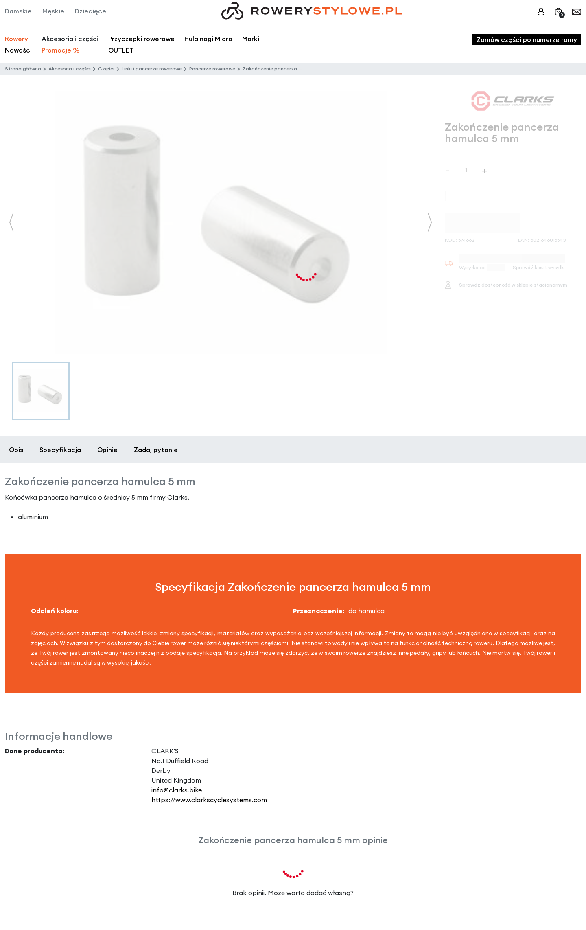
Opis (16, 449)
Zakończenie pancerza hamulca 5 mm (288, 69)
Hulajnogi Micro (208, 39)
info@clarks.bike (176, 790)
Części (106, 69)
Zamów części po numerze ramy (527, 39)
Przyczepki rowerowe (141, 39)
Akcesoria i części (69, 69)
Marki (250, 39)
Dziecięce (90, 11)
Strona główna (23, 69)
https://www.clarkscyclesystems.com (209, 800)
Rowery (16, 39)
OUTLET (120, 50)
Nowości (18, 50)
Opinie (107, 449)
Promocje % (61, 50)
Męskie (53, 11)
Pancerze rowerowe (212, 69)
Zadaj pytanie (156, 449)
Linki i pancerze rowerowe (152, 69)
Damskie (18, 11)
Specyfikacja (60, 449)
